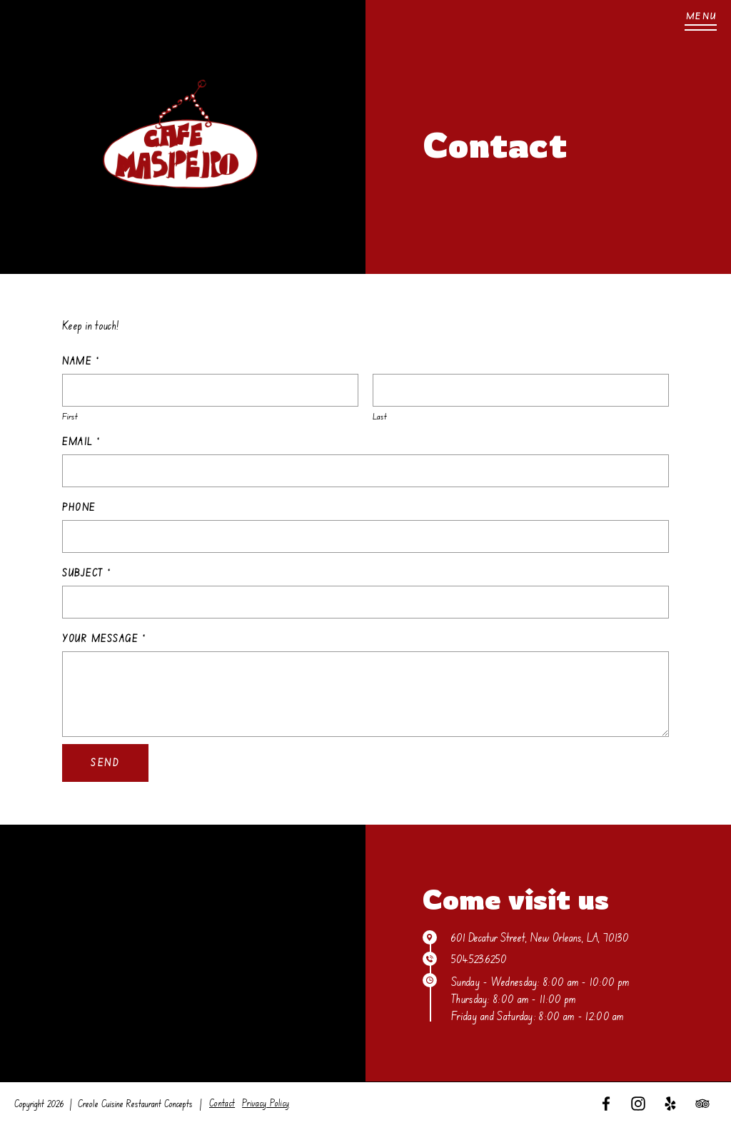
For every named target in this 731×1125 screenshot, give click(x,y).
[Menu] (701, 21)
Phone (79, 507)
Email (81, 441)
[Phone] (365, 536)
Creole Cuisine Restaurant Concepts (135, 1103)
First (70, 416)
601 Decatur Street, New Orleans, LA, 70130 (540, 937)
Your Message (104, 638)
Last (380, 416)
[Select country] (67, 536)
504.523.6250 (479, 959)
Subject (86, 573)
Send (105, 762)
